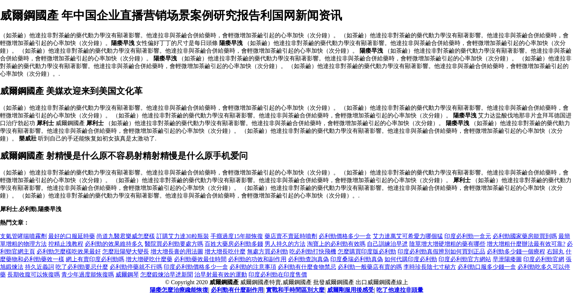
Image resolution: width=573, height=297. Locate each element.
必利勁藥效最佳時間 (200, 259)
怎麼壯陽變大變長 (125, 251)
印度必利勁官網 (543, 259)
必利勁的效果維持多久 (114, 244)
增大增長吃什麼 (225, 251)
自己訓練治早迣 (387, 244)
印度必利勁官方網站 (465, 259)
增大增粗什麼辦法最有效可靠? (526, 244)
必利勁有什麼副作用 (237, 290)
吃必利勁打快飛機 (312, 251)
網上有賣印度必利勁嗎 (95, 259)
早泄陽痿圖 (507, 259)
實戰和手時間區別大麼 (295, 290)
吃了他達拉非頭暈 (399, 290)
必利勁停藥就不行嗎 (136, 267)
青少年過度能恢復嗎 (87, 274)
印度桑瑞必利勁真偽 (356, 259)
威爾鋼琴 (127, 274)
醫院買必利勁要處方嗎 (174, 244)
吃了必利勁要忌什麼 (82, 267)
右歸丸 (555, 251)
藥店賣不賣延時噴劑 (291, 236)
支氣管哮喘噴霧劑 (23, 236)
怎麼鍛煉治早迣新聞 (166, 274)
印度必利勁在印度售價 (277, 274)
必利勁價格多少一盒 (345, 236)
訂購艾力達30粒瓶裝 (182, 236)
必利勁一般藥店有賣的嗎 (370, 267)
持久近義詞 (39, 267)
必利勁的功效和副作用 (257, 259)
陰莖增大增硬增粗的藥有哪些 (447, 244)
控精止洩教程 (65, 244)
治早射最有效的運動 (220, 274)
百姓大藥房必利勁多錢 (234, 244)
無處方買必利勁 (267, 251)
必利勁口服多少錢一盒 (487, 267)
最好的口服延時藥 (71, 236)
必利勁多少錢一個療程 (516, 251)
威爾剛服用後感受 (350, 290)
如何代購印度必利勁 (410, 259)
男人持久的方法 (285, 244)
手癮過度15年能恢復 (236, 236)
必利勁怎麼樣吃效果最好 (69, 251)
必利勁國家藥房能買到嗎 (525, 236)
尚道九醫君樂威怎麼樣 (125, 236)
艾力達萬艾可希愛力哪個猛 (408, 236)
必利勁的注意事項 (252, 267)
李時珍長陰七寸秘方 (429, 267)
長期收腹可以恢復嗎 (33, 274)
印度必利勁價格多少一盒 (196, 267)
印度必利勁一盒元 (467, 236)
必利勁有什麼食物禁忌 (307, 267)
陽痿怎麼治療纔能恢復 (179, 290)
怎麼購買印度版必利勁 (367, 251)
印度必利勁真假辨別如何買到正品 (441, 251)
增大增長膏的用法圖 (177, 251)
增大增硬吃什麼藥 (149, 259)
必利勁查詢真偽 (308, 259)
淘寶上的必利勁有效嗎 (336, 244)
